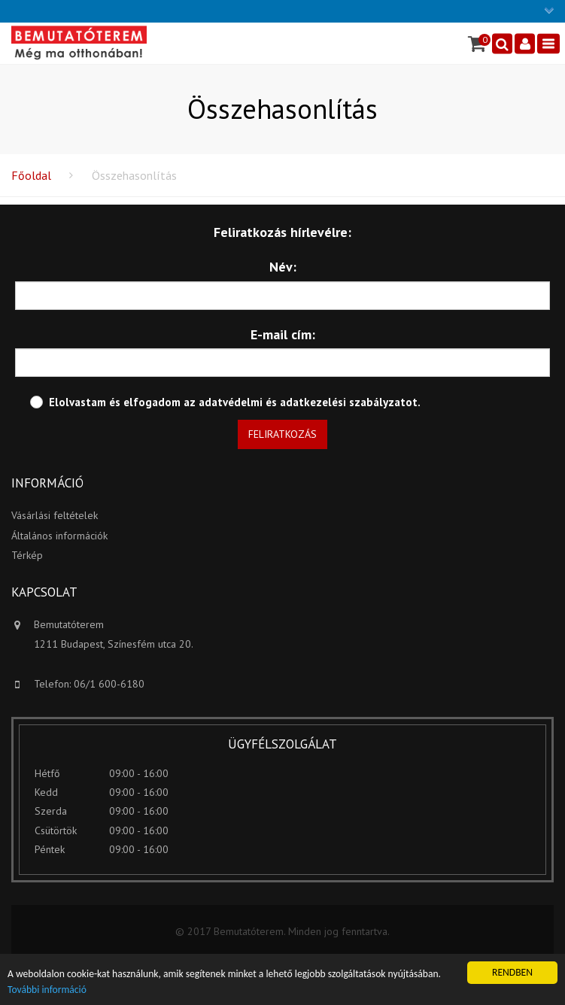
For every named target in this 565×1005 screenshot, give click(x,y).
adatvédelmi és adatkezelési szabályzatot (308, 402)
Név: (282, 266)
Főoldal (31, 175)
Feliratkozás (282, 434)
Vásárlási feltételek (54, 515)
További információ (47, 990)
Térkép (27, 555)
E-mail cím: (283, 334)
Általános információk (59, 535)
